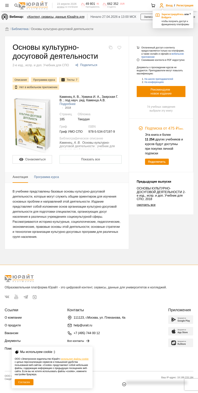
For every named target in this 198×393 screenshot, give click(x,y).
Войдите (166, 17)
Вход (169, 5)
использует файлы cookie (75, 359)
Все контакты (78, 341)
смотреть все (146, 204)
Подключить (157, 161)
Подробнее (68, 104)
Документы (12, 340)
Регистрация (184, 5)
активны (60, 7)
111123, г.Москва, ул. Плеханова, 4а (99, 317)
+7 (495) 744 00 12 (87, 333)
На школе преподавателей (158, 79)
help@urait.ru (83, 325)
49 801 (90, 3)
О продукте (13, 325)
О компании (13, 317)
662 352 (113, 3)
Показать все (90, 159)
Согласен (24, 382)
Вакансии (11, 333)
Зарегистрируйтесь (172, 14)
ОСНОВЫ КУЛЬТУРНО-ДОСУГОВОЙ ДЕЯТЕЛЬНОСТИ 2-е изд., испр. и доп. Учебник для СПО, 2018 (161, 194)
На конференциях (154, 82)
